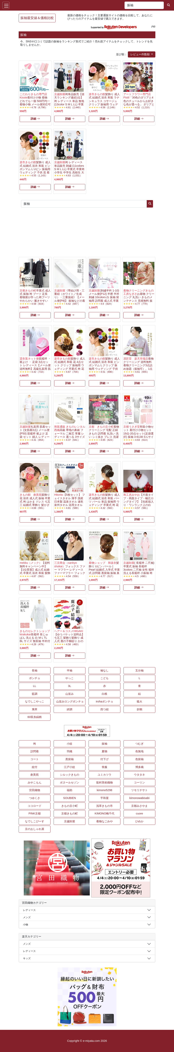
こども (104, 678)
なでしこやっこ (34, 701)
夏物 (104, 751)
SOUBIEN (69, 798)
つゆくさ (34, 798)
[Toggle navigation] (5, 5)
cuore (139, 813)
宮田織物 (34, 790)
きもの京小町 (69, 805)
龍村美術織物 (104, 782)
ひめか (139, 821)
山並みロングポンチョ (70, 701)
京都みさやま (139, 805)
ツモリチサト (139, 790)
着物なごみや (104, 821)
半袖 (69, 670)
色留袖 (139, 759)
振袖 (104, 743)
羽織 (69, 751)
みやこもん (34, 782)
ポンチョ (34, 678)
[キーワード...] (144, 5)
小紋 (69, 743)
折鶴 (139, 709)
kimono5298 (104, 790)
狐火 (139, 701)
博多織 (139, 767)
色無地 (139, 751)
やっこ (69, 678)
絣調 (69, 709)
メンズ (27, 917)
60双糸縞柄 (34, 717)
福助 (69, 790)
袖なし (104, 670)
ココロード (34, 805)
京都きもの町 (69, 813)
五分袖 (139, 670)
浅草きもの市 (104, 805)
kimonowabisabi (139, 798)
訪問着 (34, 751)
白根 (104, 693)
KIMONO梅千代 (104, 813)
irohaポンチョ (104, 701)
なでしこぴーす (34, 821)
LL (34, 686)
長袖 (34, 670)
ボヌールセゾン (69, 782)
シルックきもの (69, 774)
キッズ (27, 958)
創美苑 (34, 774)
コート (34, 759)
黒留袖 (69, 759)
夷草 (34, 709)
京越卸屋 (69, 821)
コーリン (139, 782)
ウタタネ (139, 774)
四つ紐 (104, 709)
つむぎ (139, 743)
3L (69, 686)
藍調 (34, 693)
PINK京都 (34, 813)
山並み (69, 693)
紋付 (34, 767)
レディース (29, 910)
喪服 (104, 767)
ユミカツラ (104, 774)
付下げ (104, 759)
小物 (25, 924)
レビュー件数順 (140, 54)
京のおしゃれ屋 (34, 829)
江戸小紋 (69, 767)
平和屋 (104, 798)
